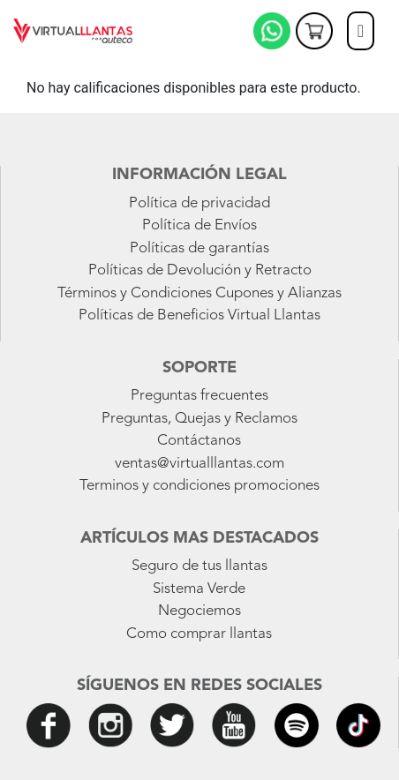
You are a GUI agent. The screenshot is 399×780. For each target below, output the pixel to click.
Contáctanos (199, 440)
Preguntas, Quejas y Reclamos (199, 418)
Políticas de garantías (199, 248)
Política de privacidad (199, 203)
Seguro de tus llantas (199, 566)
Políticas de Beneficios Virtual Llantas (199, 315)
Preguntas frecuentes (199, 395)
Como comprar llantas (199, 633)
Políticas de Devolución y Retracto (200, 270)
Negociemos (199, 611)
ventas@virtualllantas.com (199, 463)
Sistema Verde (199, 588)
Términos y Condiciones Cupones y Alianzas (199, 293)
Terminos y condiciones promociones (199, 485)
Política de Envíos (199, 225)
